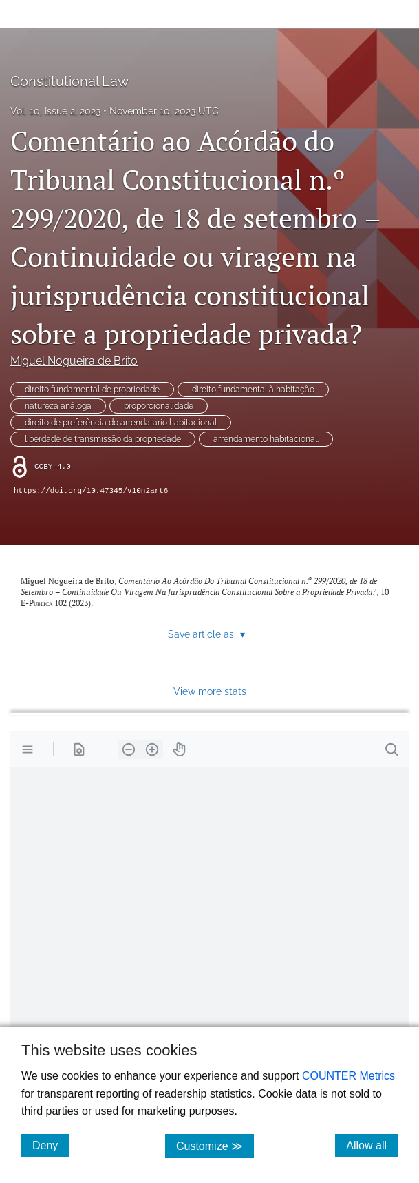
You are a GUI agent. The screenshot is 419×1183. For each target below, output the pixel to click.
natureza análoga (58, 406)
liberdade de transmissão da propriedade (103, 439)
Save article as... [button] (206, 634)
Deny (50, 1145)
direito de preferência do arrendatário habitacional (121, 422)
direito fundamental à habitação (253, 389)
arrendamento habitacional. (266, 439)
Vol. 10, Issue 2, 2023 (55, 111)
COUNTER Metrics (348, 1076)
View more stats (209, 691)
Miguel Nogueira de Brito (74, 360)
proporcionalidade (158, 406)
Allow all (372, 1145)
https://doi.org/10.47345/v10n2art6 (91, 491)
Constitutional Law (69, 81)
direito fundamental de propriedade (92, 389)
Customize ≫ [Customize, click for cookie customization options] (215, 1145)
